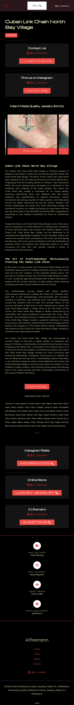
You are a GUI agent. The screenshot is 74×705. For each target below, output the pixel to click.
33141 (37, 433)
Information (35, 463)
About (37, 659)
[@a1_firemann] (60, 5)
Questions (35, 522)
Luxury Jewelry (35, 492)
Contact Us (35, 91)
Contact (37, 664)
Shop (37, 654)
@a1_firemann (38, 53)
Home (37, 649)
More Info (35, 386)
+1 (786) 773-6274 (35, 61)
